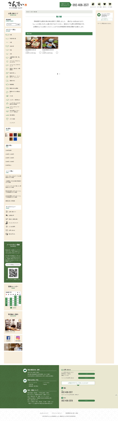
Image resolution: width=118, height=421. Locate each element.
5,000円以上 (8, 165)
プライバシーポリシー (57, 413)
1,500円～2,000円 (10, 154)
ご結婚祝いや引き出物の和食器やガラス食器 (13, 181)
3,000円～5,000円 (10, 161)
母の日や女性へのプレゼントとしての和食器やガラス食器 (13, 191)
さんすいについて (44, 413)
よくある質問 (86, 374)
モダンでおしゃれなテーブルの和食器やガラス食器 (13, 176)
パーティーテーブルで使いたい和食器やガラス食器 (13, 186)
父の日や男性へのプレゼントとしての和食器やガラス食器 (13, 196)
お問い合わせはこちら (86, 378)
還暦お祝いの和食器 (10, 200)
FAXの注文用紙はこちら (87, 402)
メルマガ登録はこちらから (13, 264)
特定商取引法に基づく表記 (72, 413)
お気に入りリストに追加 (40, 52)
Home (27, 11)
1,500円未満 (8, 150)
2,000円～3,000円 (10, 157)
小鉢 (32, 11)
